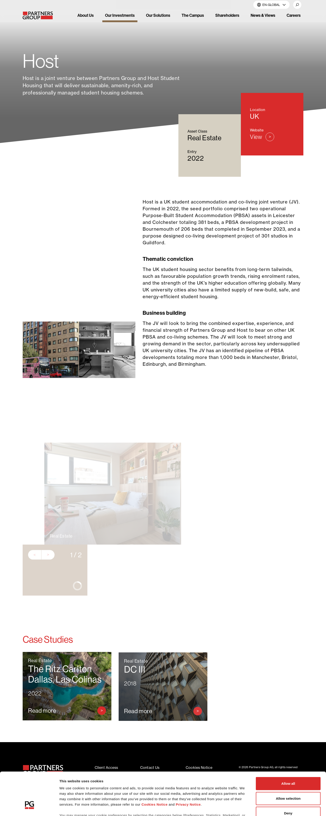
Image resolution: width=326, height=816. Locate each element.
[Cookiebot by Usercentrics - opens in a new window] (29, 807)
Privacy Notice (188, 768)
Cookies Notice (154, 768)
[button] (297, 5)
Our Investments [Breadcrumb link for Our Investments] (55, 44)
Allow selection (288, 761)
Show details (237, 807)
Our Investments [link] (120, 15)
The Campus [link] (193, 15)
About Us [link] (85, 15)
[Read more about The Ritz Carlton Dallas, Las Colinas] (67, 721)
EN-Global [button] (271, 5)
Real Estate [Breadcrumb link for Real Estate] (87, 44)
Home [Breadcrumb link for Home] (28, 44)
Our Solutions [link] (158, 15)
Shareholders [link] (227, 15)
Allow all (288, 747)
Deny (288, 776)
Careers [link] (294, 15)
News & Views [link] (263, 15)
